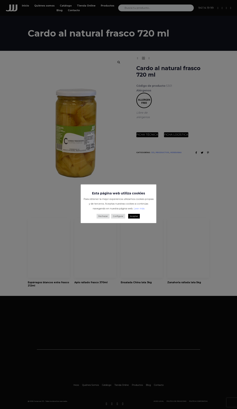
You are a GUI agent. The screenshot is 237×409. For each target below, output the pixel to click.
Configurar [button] (118, 216)
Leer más (139, 208)
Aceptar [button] (134, 216)
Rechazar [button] (103, 216)
